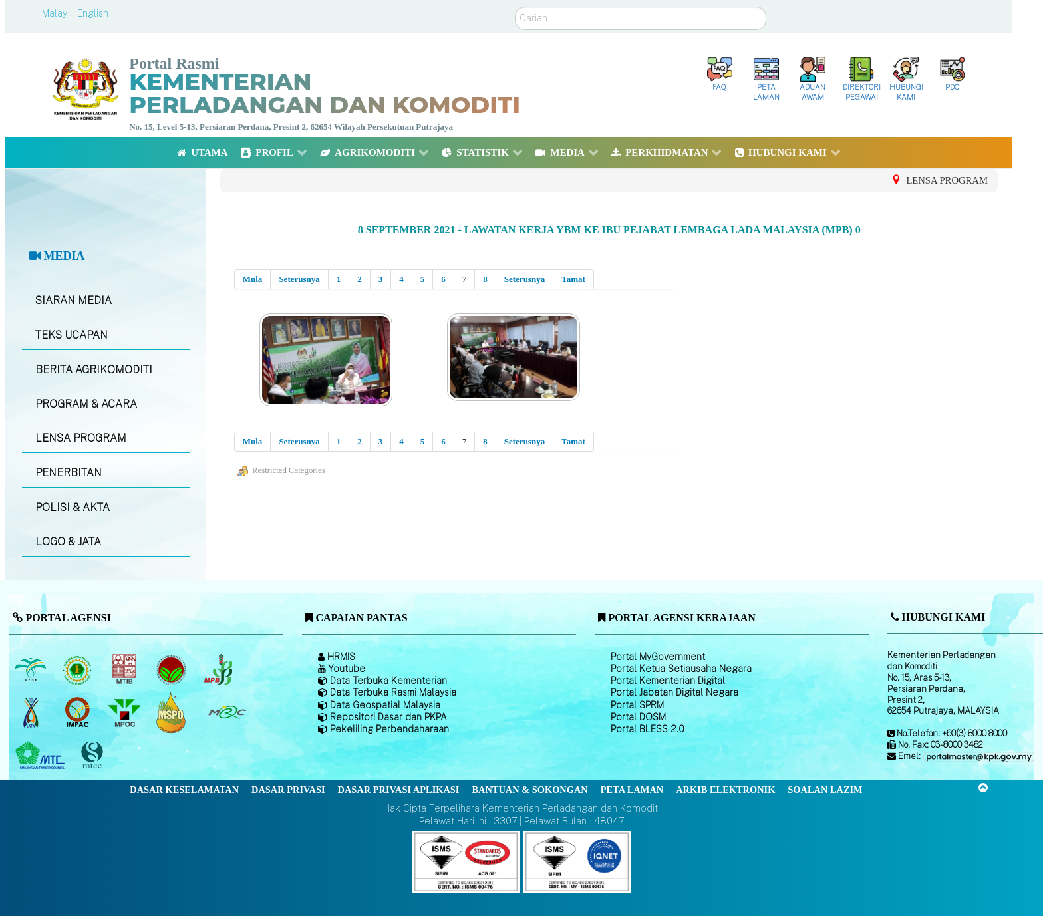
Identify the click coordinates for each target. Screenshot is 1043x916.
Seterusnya (299, 279)
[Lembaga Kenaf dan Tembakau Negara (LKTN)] (31, 712)
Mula (253, 279)
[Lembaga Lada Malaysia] (219, 669)
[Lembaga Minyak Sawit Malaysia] (31, 669)
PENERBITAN (68, 472)
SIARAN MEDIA (73, 300)
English (92, 13)
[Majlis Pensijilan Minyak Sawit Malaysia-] (172, 712)
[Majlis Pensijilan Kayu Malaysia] (93, 755)
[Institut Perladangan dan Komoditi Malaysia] (79, 712)
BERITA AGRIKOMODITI (93, 369)
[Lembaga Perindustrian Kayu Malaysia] (125, 669)
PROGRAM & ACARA (86, 404)
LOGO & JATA (68, 541)
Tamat (573, 279)
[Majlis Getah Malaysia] (226, 712)
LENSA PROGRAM (80, 438)
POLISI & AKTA (72, 507)
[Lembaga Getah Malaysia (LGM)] (79, 669)
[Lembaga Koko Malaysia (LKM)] (172, 669)
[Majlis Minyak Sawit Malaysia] (125, 712)
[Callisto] (466, 861)
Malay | (58, 13)
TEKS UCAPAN (71, 335)
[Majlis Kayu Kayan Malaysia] (41, 755)
